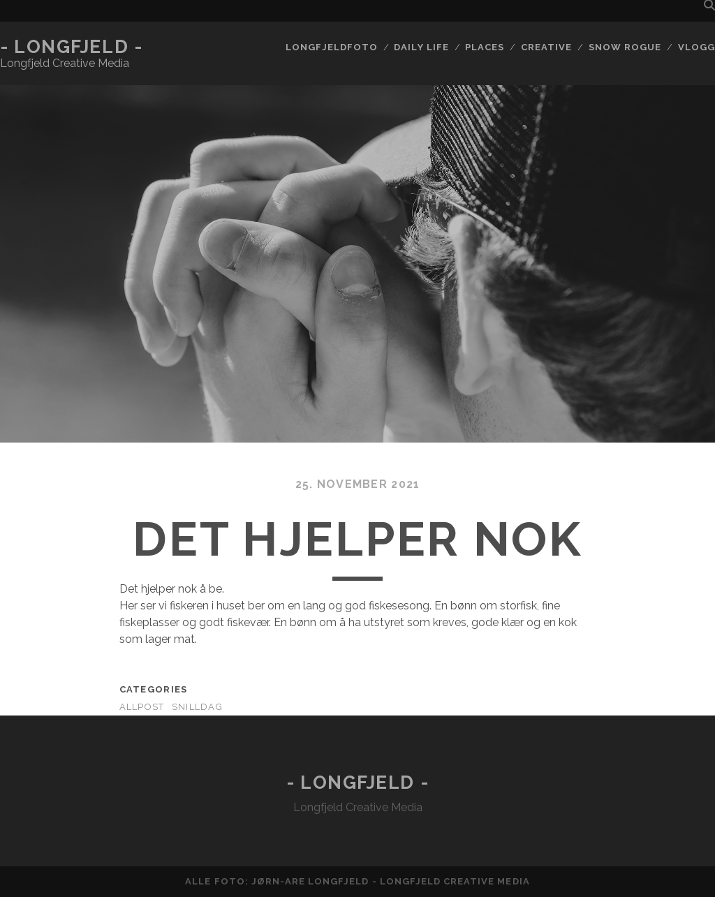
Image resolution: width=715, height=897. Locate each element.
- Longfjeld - (71, 46)
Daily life (421, 47)
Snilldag (197, 707)
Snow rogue (625, 47)
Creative (546, 47)
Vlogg (696, 47)
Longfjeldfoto (332, 47)
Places (484, 47)
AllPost (142, 707)
